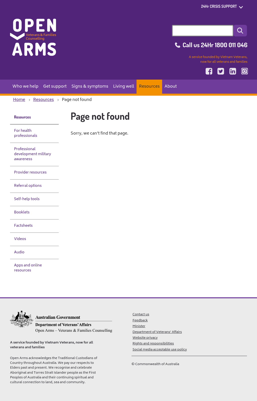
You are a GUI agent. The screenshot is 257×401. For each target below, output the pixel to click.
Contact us (141, 314)
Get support (55, 86)
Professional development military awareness (32, 154)
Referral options (28, 186)
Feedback (140, 320)
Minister (139, 326)
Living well (123, 86)
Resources (149, 86)
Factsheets (23, 226)
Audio (19, 252)
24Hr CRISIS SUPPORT (219, 6)
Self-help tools (27, 199)
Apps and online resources (28, 268)
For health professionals (25, 133)
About (170, 86)
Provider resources (30, 172)
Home (19, 99)
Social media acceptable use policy (160, 350)
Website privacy (145, 338)
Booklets (22, 212)
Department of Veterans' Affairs (157, 332)
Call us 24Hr (214, 45)
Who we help (26, 86)
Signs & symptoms (90, 86)
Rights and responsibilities (153, 344)
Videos (20, 239)
